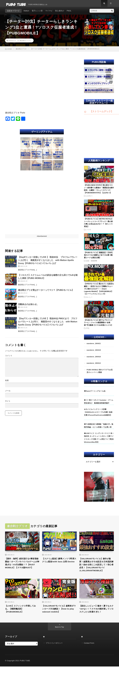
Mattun (26, 13)
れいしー (89, 299)
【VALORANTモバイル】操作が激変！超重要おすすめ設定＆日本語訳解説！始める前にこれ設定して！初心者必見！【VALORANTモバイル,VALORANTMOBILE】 (96, 571)
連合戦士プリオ (25, 42)
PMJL (69, 13)
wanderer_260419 (94, 353)
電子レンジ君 (37, 13)
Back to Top (59, 641)
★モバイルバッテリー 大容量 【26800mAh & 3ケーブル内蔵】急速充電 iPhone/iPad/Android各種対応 (98, 415)
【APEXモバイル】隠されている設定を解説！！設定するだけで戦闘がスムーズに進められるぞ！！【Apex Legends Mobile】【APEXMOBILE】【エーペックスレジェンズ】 (99, 291)
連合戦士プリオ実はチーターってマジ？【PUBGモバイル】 (46, 292)
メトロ (88, 232)
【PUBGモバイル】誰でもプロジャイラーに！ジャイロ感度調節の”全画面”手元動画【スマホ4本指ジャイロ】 (98, 324)
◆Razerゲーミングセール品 (94, 394)
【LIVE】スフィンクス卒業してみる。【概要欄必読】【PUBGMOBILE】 (22, 618)
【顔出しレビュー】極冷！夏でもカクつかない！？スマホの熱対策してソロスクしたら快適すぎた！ (96, 620)
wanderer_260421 (94, 346)
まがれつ (89, 198)
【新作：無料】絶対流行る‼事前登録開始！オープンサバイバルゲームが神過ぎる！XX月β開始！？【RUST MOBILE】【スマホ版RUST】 (22, 569)
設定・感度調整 (91, 263)
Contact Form (89, 657)
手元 (87, 330)
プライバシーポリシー (55, 657)
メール (7, 393)
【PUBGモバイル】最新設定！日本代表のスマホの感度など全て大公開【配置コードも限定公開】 (98, 257)
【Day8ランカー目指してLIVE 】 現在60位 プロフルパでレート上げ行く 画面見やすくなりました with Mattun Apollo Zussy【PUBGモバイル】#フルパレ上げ (47, 262)
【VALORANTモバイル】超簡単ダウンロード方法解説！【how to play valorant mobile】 (58, 620)
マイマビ (48, 13)
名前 (7, 383)
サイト (7, 403)
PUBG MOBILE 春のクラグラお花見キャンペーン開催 (100, 374)
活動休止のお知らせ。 (28, 306)
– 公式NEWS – (99, 339)
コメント (8, 358)
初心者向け (59, 13)
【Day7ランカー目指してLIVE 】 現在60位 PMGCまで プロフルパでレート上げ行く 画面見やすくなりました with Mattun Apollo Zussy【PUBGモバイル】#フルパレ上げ (47, 324)
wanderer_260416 (94, 359)
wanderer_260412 (94, 366)
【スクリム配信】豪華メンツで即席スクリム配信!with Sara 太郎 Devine (59, 565)
